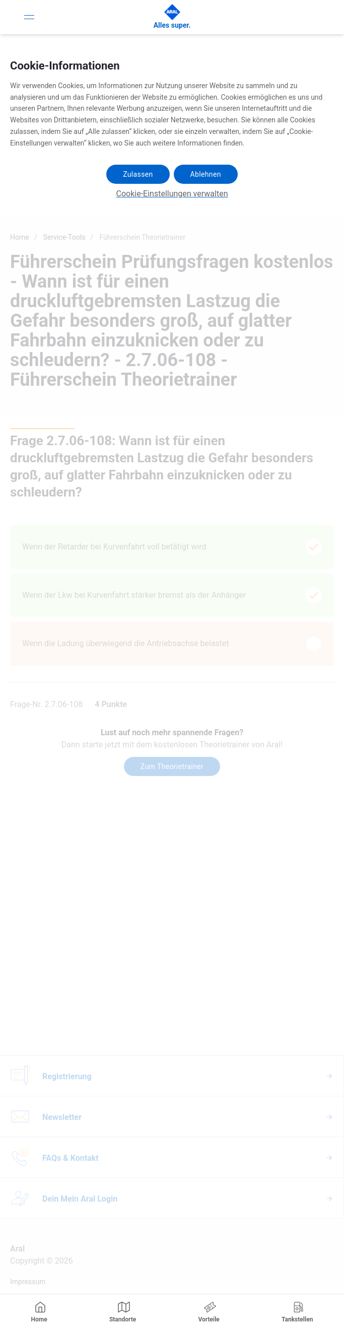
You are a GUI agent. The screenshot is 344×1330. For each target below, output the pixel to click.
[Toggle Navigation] (29, 17)
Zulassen (138, 174)
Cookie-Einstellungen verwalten (172, 193)
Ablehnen (205, 174)
